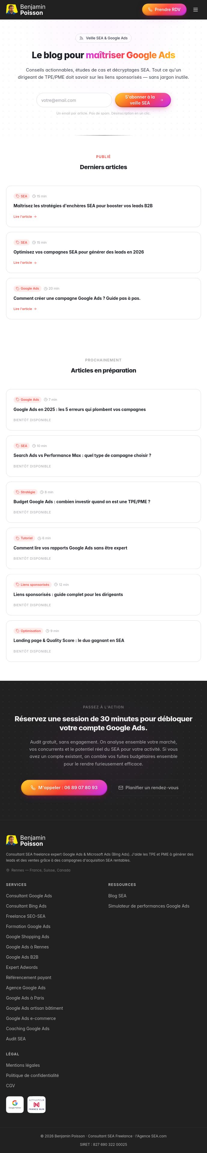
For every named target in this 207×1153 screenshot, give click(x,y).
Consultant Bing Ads (26, 905)
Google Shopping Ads (27, 936)
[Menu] (195, 9)
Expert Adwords (22, 967)
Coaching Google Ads (28, 1028)
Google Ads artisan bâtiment (34, 1008)
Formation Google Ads (28, 926)
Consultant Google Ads (29, 895)
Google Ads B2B (22, 957)
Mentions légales (23, 1065)
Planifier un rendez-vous (148, 788)
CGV (10, 1085)
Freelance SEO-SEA (25, 916)
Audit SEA (16, 1038)
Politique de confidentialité (32, 1075)
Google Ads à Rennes (27, 946)
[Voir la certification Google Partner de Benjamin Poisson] (15, 1104)
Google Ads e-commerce (31, 1018)
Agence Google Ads (26, 987)
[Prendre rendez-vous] (164, 10)
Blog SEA (117, 895)
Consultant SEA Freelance (110, 1136)
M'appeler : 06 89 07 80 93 (64, 788)
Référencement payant (28, 977)
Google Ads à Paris (25, 997)
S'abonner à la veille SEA (144, 99)
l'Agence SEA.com (151, 1136)
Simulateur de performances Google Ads (149, 905)
